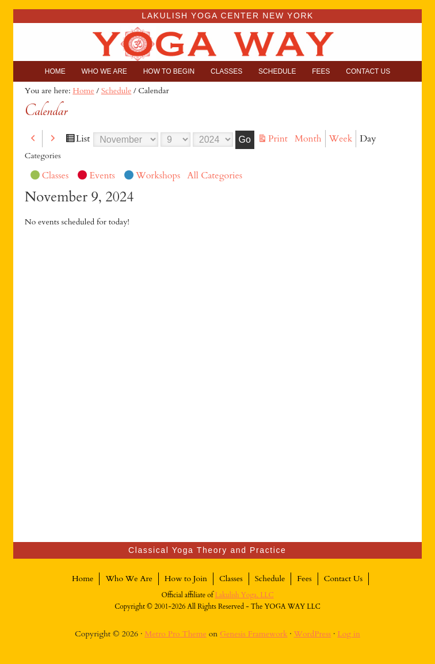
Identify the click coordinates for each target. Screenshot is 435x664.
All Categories (214, 175)
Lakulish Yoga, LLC (244, 595)
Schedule (270, 578)
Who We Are (128, 578)
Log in (348, 633)
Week (341, 138)
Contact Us (343, 578)
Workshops (152, 176)
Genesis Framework (254, 633)
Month (308, 138)
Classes (49, 176)
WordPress (312, 633)
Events (96, 176)
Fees (304, 578)
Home (82, 578)
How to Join (186, 578)
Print (279, 139)
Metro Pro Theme (175, 633)
